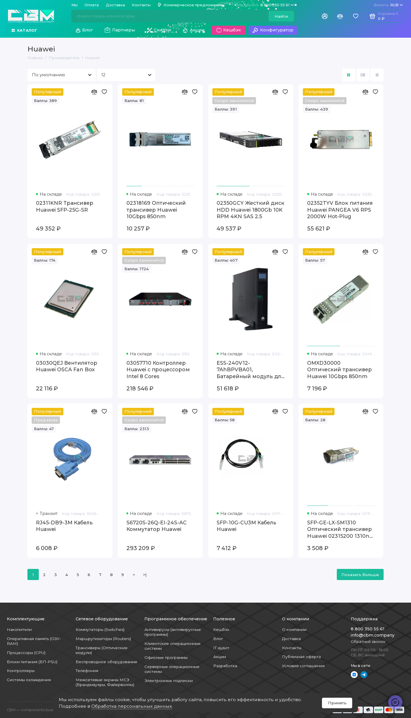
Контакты (141, 5)
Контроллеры (21, 670)
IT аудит (221, 647)
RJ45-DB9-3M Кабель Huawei (64, 526)
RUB (388, 5)
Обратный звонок (368, 641)
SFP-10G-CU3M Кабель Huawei (246, 526)
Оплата (91, 5)
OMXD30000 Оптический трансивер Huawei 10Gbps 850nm (339, 369)
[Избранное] (355, 16)
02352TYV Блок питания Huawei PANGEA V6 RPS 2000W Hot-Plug (340, 209)
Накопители (19, 629)
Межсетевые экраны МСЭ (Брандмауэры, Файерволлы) (105, 682)
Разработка (225, 665)
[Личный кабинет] (325, 16)
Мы (74, 5)
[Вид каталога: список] (362, 75)
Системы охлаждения (29, 679)
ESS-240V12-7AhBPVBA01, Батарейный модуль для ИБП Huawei (250, 370)
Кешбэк (228, 30)
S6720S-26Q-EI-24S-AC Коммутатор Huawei (156, 526)
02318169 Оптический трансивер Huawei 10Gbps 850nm (156, 209)
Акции (193, 30)
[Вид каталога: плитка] (348, 75)
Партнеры (120, 30)
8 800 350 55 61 (264, 5)
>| (145, 574)
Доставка (115, 5)
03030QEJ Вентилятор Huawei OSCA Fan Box (66, 366)
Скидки (159, 30)
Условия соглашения (303, 665)
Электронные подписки (168, 680)
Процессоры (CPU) (26, 652)
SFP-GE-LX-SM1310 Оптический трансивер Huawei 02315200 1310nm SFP (341, 529)
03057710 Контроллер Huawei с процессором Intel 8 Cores (158, 369)
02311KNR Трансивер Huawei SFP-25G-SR (64, 206)
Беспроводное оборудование (106, 661)
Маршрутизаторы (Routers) (103, 638)
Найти (281, 16)
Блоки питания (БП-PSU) (32, 661)
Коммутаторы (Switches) (100, 629)
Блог (84, 30)
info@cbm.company (372, 635)
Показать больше (360, 574)
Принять (337, 703)
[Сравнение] (340, 16)
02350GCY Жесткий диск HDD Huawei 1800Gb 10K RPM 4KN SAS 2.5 (250, 209)
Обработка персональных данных (131, 706)
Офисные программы (166, 657)
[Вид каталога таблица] (376, 75)
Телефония (87, 670)
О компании (294, 629)
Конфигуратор (273, 30)
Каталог (24, 30)
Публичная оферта (301, 656)
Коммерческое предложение (190, 5)
